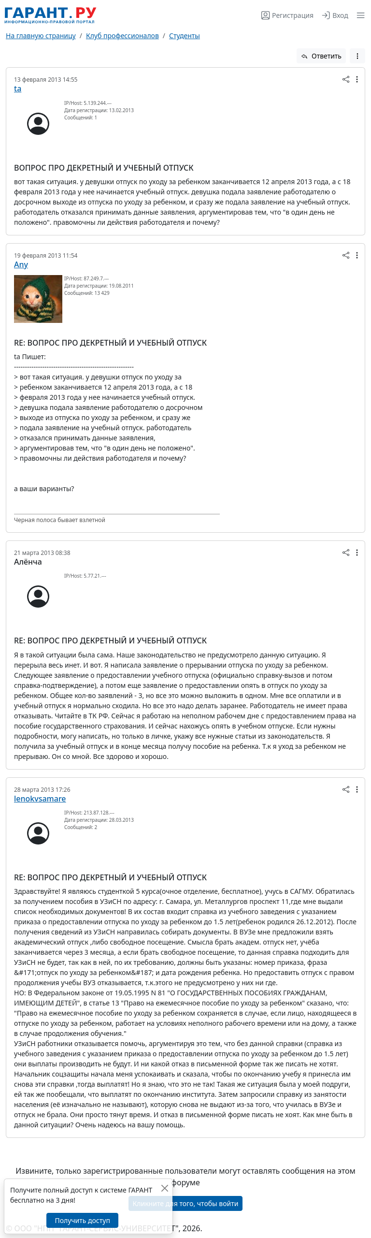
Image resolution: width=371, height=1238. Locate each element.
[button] (358, 15)
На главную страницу (41, 35)
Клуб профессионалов (122, 35)
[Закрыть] (164, 1188)
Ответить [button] (321, 55)
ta (17, 88)
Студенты (184, 35)
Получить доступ (82, 1220)
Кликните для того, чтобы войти (186, 1203)
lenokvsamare (40, 798)
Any (21, 264)
